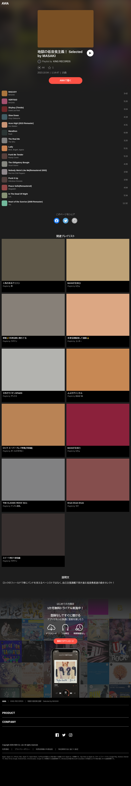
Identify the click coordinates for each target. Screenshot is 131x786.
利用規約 (5, 749)
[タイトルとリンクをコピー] (74, 220)
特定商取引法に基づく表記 (68, 749)
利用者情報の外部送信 (44, 749)
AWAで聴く (65, 80)
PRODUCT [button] (8, 713)
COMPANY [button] (9, 722)
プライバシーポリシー (22, 749)
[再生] (90, 53)
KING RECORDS (62, 61)
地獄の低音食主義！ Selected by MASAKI (43, 701)
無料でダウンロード (65, 641)
